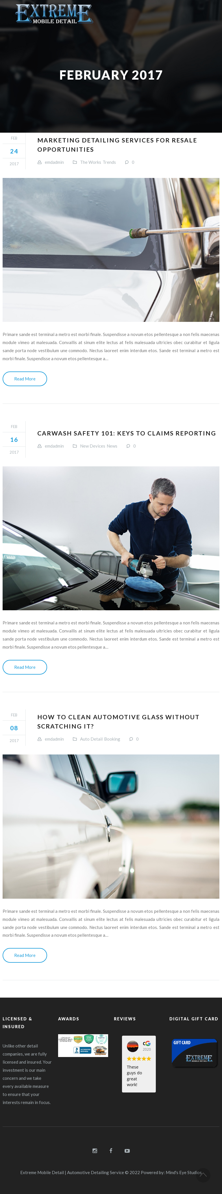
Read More (25, 378)
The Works (90, 162)
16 (14, 439)
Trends (109, 162)
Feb (14, 138)
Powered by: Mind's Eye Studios (171, 1172)
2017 (14, 164)
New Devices (92, 445)
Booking (112, 738)
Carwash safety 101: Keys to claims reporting (126, 433)
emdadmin (54, 162)
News (112, 445)
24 (14, 151)
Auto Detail (91, 738)
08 (14, 727)
